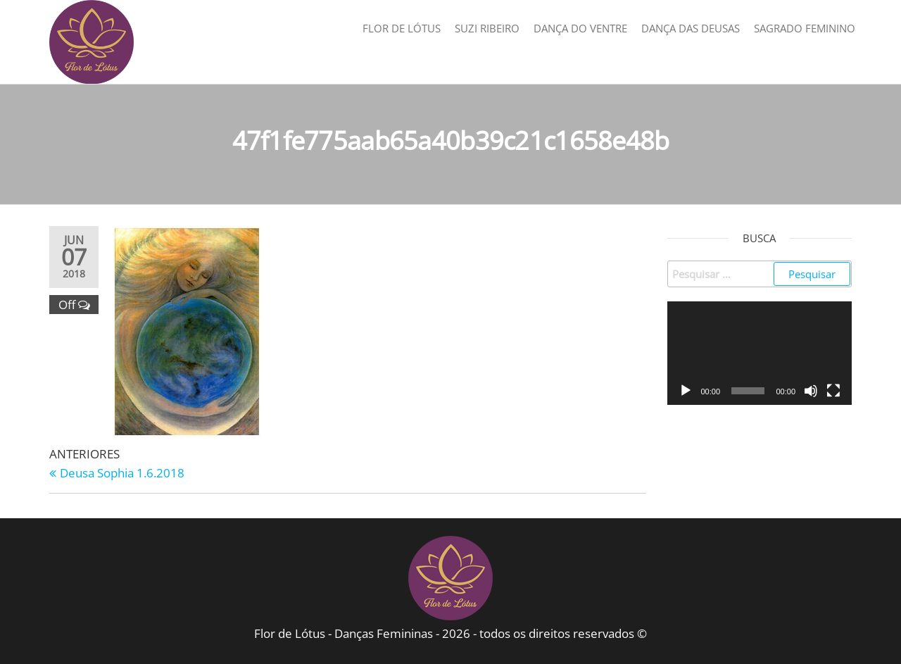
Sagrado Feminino (804, 28)
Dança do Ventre (580, 28)
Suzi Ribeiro (487, 28)
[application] (759, 353)
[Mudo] (811, 391)
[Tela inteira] (833, 391)
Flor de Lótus (402, 28)
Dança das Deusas (690, 28)
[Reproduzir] (686, 391)
